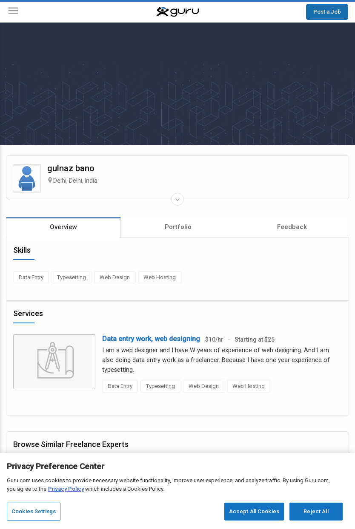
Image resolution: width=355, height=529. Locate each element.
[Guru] (177, 12)
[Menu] (13, 12)
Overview (63, 227)
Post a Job (327, 11)
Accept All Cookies (254, 511)
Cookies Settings (33, 511)
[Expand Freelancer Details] (177, 199)
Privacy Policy (66, 489)
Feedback (292, 227)
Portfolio (178, 227)
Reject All (315, 511)
